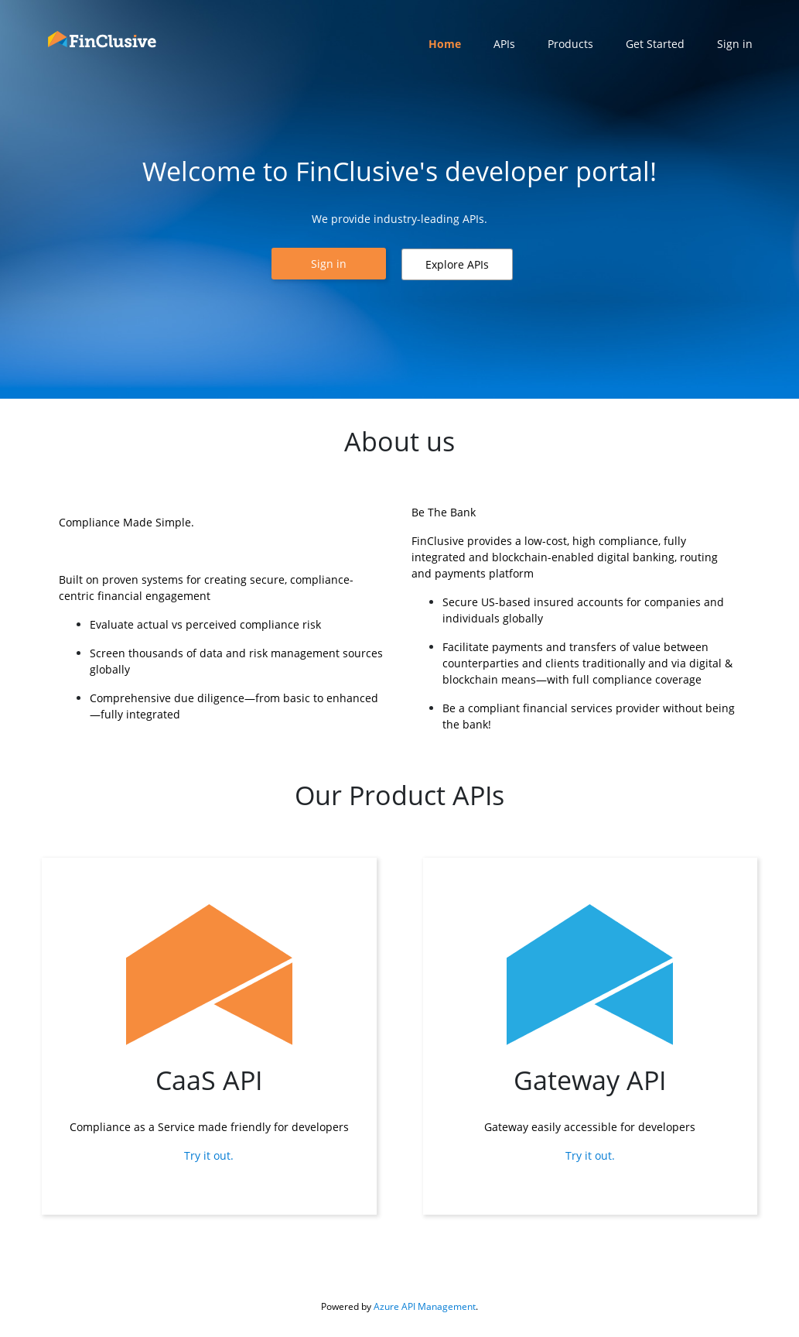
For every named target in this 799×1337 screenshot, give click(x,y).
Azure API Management (425, 1306)
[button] (328, 263)
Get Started (655, 43)
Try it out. (209, 1155)
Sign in (735, 43)
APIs (504, 43)
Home (445, 43)
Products (570, 43)
